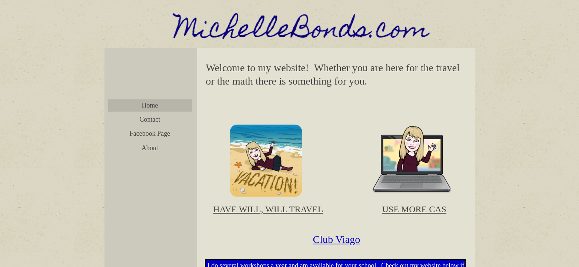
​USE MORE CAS (414, 209)
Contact (150, 119)
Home (150, 105)
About (150, 148)
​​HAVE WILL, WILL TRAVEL (268, 209)
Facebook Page (150, 133)
